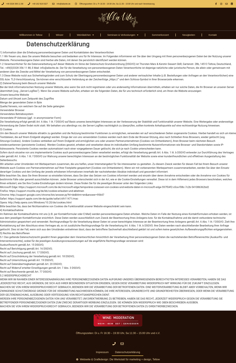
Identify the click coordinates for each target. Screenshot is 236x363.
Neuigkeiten (188, 34)
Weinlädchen (85, 35)
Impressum (102, 352)
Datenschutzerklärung (127, 352)
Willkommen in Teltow (30, 34)
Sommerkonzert (160, 34)
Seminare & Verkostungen (122, 35)
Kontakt (213, 34)
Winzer (59, 34)
